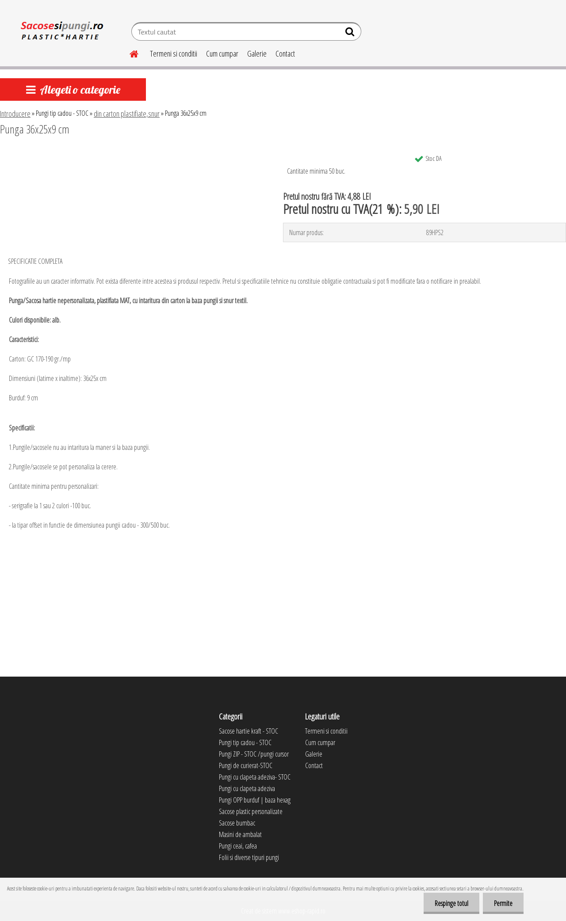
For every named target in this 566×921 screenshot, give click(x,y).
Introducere (15, 113)
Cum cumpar (222, 53)
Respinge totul (451, 903)
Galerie (257, 53)
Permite (503, 903)
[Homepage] (128, 52)
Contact (285, 53)
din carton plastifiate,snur (127, 113)
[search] (351, 33)
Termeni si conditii (173, 53)
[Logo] (61, 33)
